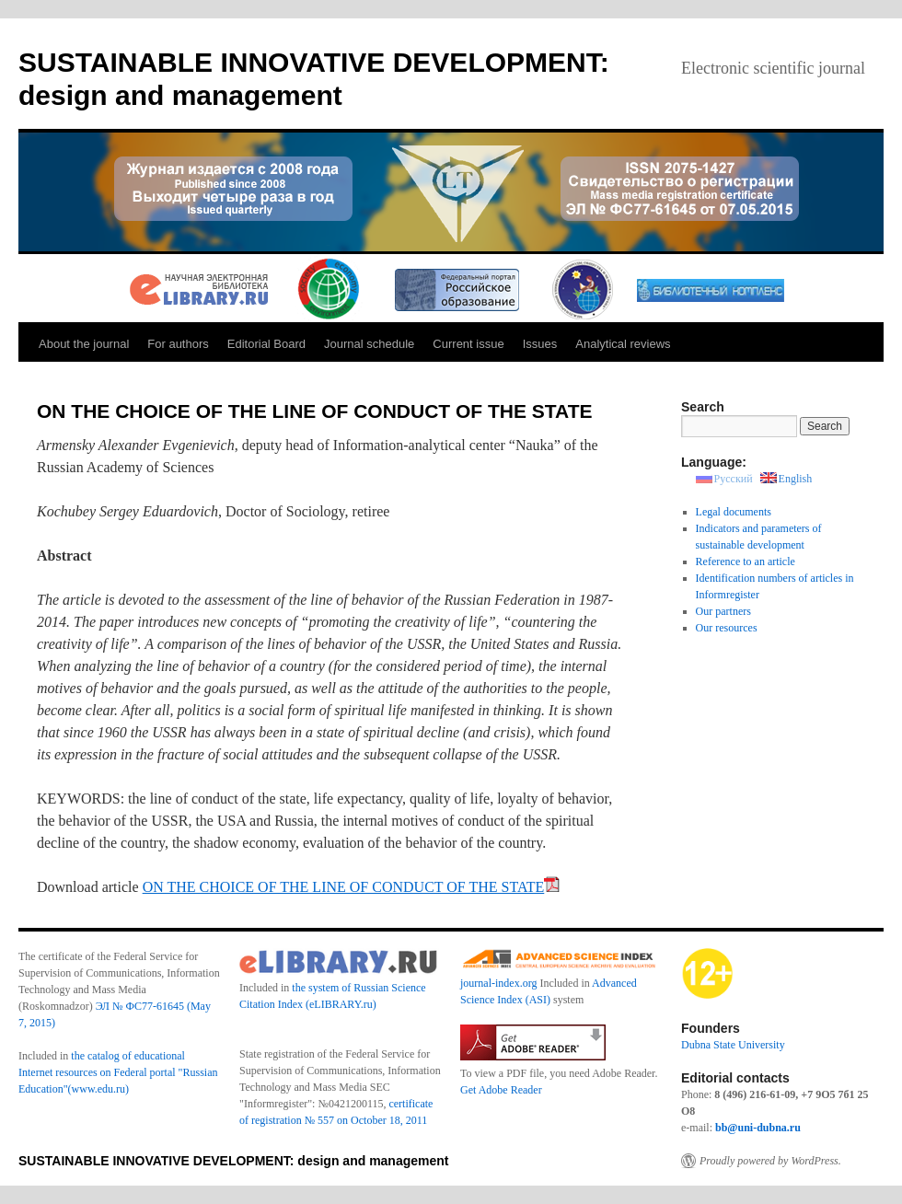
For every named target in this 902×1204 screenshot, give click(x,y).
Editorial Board (266, 344)
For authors (177, 344)
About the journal (84, 344)
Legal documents (733, 511)
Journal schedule (369, 344)
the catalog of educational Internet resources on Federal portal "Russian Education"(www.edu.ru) (118, 1072)
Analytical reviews (622, 344)
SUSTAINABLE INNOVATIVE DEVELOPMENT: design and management (233, 1160)
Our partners (723, 611)
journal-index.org (498, 983)
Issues (540, 344)
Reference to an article (745, 561)
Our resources (726, 627)
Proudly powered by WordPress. (770, 1160)
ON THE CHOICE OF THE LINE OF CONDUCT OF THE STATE (352, 887)
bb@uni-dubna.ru (758, 1127)
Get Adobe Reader (501, 1089)
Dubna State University (733, 1044)
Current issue (468, 344)
